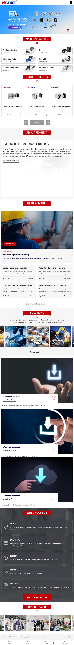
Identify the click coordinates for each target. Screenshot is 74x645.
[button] (26, 122)
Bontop (71, 637)
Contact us (42, 406)
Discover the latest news (37, 304)
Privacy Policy (43, 637)
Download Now (9, 400)
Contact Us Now (37, 352)
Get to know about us (11, 160)
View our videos (37, 598)
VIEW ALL (37, 122)
